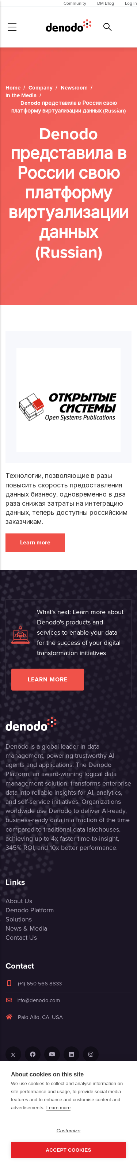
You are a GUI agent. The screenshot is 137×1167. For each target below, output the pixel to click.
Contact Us (21, 937)
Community (75, 3)
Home (12, 88)
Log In (131, 3)
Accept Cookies (68, 1150)
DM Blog (105, 3)
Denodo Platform (29, 910)
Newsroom (74, 88)
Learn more (35, 542)
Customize (69, 1130)
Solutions (18, 919)
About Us (18, 901)
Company (40, 88)
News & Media (26, 928)
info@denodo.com (32, 1000)
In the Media (21, 95)
